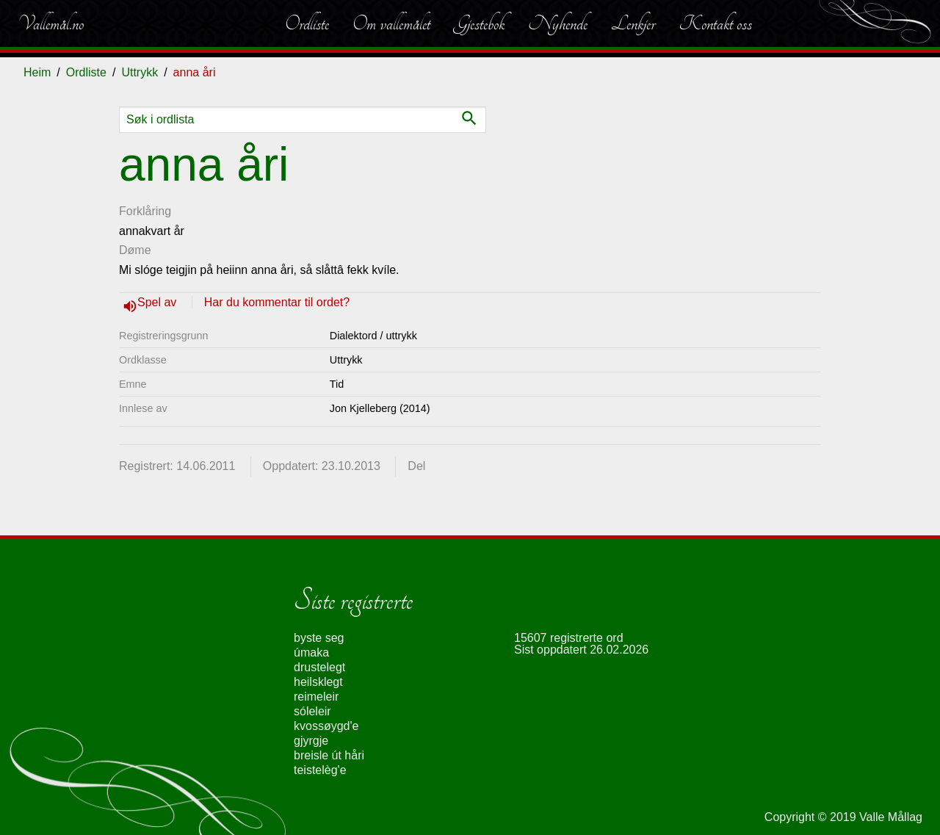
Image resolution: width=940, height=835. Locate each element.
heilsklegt (318, 682)
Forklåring (145, 211)
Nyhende (558, 23)
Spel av (158, 302)
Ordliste (307, 23)
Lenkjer (633, 23)
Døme (135, 250)
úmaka (311, 652)
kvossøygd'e (326, 726)
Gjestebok (479, 23)
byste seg (319, 638)
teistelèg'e (320, 770)
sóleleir (312, 711)
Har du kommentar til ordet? (277, 302)
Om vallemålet (391, 23)
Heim (37, 72)
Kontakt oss (715, 23)
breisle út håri (329, 755)
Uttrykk (139, 72)
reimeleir (316, 696)
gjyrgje (311, 740)
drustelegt (319, 667)
